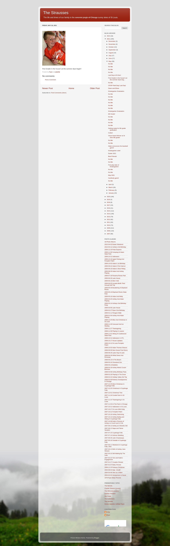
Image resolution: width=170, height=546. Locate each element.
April (110, 184)
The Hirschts (109, 501)
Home (71, 88)
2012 (108, 219)
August (111, 53)
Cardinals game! (113, 178)
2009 (108, 228)
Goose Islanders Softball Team (114, 504)
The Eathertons (109, 499)
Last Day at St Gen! (114, 75)
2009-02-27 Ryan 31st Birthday (115, 310)
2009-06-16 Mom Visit (112, 281)
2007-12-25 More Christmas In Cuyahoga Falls (114, 385)
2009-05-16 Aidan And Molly (114, 296)
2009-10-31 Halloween (112, 256)
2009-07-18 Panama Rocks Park (115, 275)
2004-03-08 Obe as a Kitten (114, 472)
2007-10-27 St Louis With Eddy (115, 409)
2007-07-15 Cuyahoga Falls (114, 432)
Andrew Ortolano (110, 493)
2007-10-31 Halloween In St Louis (116, 406)
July (110, 55)
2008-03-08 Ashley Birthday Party (115, 372)
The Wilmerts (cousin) (112, 491)
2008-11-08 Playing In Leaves (114, 331)
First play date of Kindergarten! (113, 165)
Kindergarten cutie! (114, 150)
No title (110, 64)
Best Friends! (112, 156)
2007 (108, 234)
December (112, 41)
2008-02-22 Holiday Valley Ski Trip (116, 377)
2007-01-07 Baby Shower (113, 465)
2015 (108, 211)
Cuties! (110, 133)
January (111, 193)
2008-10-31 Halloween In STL (114, 338)
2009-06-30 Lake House (112, 278)
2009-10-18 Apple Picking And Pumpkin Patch (114, 260)
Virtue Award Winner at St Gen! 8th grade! (116, 136)
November (112, 44)
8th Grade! (111, 114)
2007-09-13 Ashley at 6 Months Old (116, 426)
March (111, 187)
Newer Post (47, 88)
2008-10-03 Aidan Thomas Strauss (116, 347)
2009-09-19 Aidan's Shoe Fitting (115, 268)
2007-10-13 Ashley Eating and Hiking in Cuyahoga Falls (114, 417)
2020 (108, 196)
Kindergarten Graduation (116, 91)
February (112, 190)
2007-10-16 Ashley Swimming (114, 414)
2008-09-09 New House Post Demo (116, 350)
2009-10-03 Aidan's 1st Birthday (115, 263)
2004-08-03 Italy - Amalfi (112, 470)
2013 (108, 216)
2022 (108, 36)
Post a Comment (50, 80)
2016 (108, 208)
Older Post (95, 88)
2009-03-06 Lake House (112, 308)
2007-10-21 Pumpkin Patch (113, 412)
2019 (108, 199)
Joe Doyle (108, 496)
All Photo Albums (110, 242)
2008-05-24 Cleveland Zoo (113, 362)
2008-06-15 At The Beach (113, 360)
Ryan (108, 515)
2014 (108, 214)
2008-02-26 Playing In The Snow (115, 374)
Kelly (108, 512)
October (111, 47)
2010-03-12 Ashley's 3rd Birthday (115, 247)
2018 (108, 202)
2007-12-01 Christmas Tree (113, 392)
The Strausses (55, 13)
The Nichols (108, 486)
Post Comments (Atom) (58, 93)
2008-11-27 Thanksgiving (113, 328)
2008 (108, 231)
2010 (108, 225)
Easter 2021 (112, 153)
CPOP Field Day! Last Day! (117, 85)
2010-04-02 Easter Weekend (114, 244)
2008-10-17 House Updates (114, 340)
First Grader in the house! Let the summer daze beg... (117, 79)
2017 (108, 205)
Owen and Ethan (113, 88)
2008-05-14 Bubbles (111, 365)
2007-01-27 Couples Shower (114, 462)
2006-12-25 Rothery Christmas (115, 467)
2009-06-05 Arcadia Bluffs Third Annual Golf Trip (115, 284)
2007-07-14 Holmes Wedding (114, 435)
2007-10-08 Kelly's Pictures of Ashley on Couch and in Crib (114, 422)
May (110, 61)
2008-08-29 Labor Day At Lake (114, 353)
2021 (108, 39)
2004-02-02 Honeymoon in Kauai (115, 475)
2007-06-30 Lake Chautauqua (114, 438)
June (110, 58)
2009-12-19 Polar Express (113, 249)
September (112, 50)
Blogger (96, 538)
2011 (108, 222)
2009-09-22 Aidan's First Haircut (115, 266)
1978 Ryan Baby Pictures (113, 478)
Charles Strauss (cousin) (113, 488)
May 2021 (111, 175)
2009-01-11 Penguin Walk (113, 313)
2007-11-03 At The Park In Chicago (116, 404)
